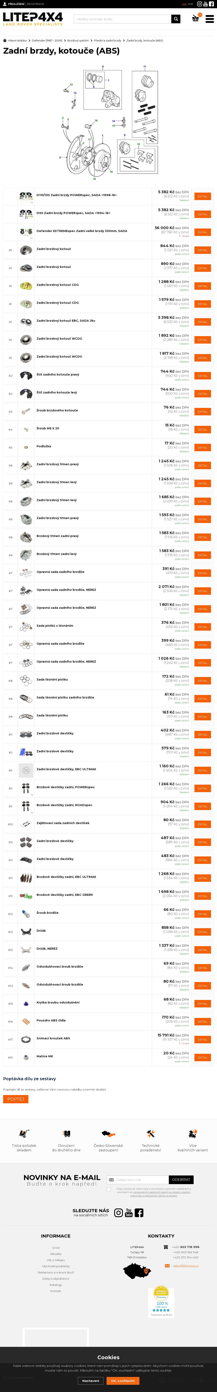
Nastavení (90, 1381)
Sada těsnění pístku (52, 679)
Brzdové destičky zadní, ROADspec (64, 805)
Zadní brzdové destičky (55, 733)
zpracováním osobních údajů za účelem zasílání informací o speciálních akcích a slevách (160, 1194)
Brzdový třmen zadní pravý (58, 536)
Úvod (55, 1247)
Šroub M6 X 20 (48, 428)
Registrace (36, 4)
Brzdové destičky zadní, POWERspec (66, 787)
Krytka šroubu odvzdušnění (58, 1002)
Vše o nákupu (56, 1260)
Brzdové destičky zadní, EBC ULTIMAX (66, 877)
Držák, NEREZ (47, 948)
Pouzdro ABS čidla (51, 1020)
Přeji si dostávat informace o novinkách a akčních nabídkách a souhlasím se (154, 1189)
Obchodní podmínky (56, 1266)
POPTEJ (15, 1098)
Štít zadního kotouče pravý (58, 374)
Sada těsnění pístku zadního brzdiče (65, 697)
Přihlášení (16, 4)
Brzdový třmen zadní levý (57, 554)
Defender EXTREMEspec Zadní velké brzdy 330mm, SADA (82, 231)
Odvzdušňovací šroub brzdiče (60, 966)
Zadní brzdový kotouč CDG (58, 284)
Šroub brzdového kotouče (57, 410)
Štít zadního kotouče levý (57, 392)
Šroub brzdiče (48, 912)
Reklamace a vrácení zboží (56, 1272)
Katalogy (56, 1284)
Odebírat (181, 1179)
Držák (41, 930)
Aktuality (55, 1253)
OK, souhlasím (123, 1381)
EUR (190, 4)
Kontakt (55, 1291)
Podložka (44, 446)
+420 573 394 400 (186, 1257)
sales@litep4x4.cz (185, 1265)
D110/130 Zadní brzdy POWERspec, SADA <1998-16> (77, 195)
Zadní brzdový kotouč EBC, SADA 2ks (66, 320)
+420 (185, 1247)
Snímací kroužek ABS (53, 1038)
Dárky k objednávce (55, 1278)
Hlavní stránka (15, 40)
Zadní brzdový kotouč (54, 249)
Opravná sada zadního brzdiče (60, 572)
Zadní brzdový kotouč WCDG (59, 338)
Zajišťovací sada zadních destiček (63, 823)
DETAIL (202, 196)
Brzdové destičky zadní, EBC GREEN (65, 894)
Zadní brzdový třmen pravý (58, 464)
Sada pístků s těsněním (55, 625)
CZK (184, 4)
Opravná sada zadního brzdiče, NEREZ (66, 589)
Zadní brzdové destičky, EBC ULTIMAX (66, 769)
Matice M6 (45, 1056)
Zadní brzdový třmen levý (57, 482)
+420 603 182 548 (185, 1252)
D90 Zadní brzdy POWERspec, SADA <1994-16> (73, 213)
